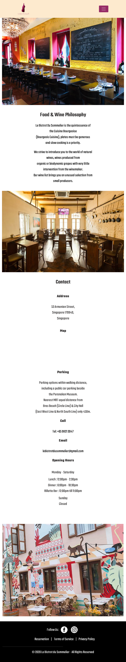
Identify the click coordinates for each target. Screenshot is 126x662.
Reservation (42, 639)
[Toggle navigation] (103, 9)
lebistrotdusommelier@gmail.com (63, 451)
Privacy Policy (87, 639)
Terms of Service (64, 639)
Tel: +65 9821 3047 (63, 431)
